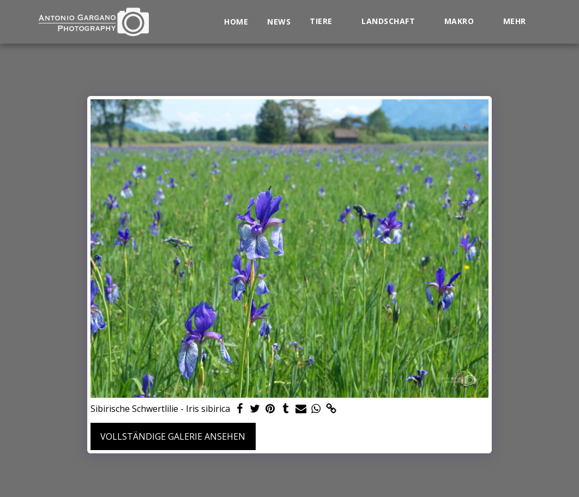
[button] (326, 21)
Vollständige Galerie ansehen (172, 436)
